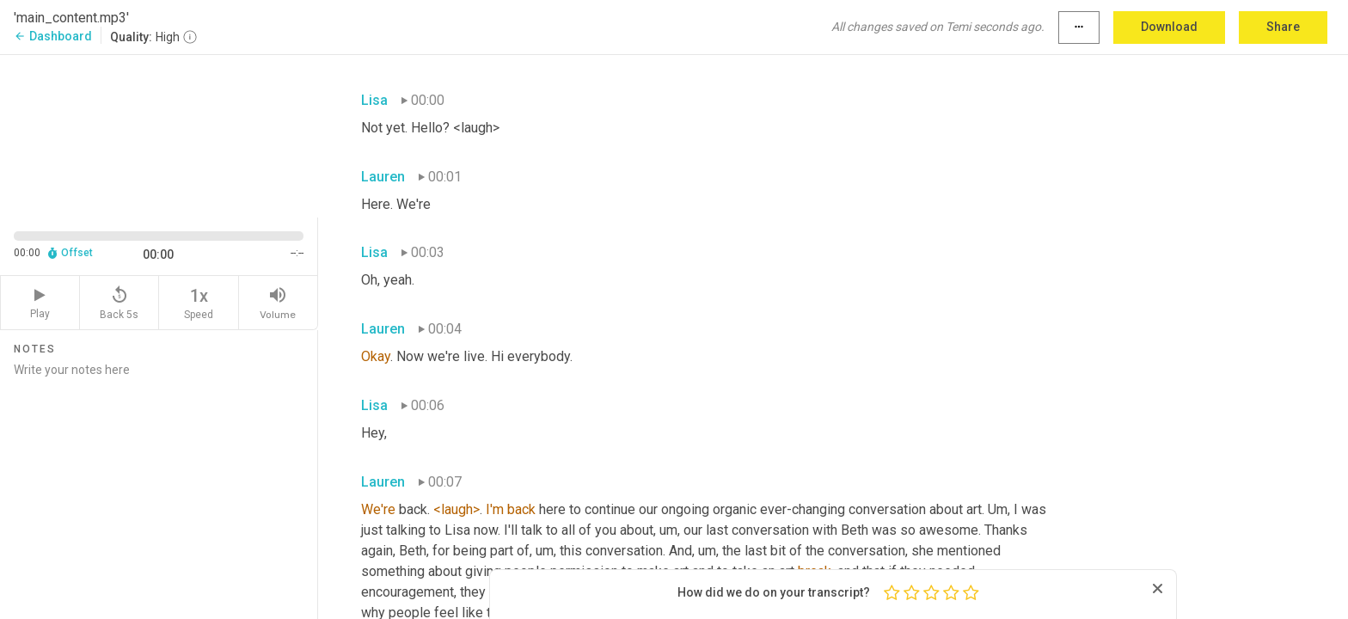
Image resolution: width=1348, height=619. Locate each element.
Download (1169, 27)
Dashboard (53, 36)
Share (1283, 27)
